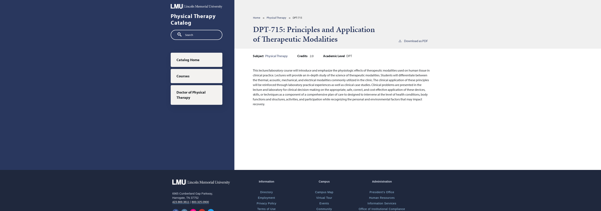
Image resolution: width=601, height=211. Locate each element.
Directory (266, 192)
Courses (183, 76)
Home (256, 17)
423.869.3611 (181, 202)
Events (324, 203)
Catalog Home (188, 60)
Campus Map (324, 192)
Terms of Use (266, 209)
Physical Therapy (276, 17)
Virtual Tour (324, 197)
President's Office (382, 192)
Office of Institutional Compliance (382, 209)
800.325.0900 (200, 202)
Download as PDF (413, 40)
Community (324, 209)
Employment (266, 197)
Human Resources (382, 197)
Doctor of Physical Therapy (191, 95)
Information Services (382, 203)
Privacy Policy (266, 203)
